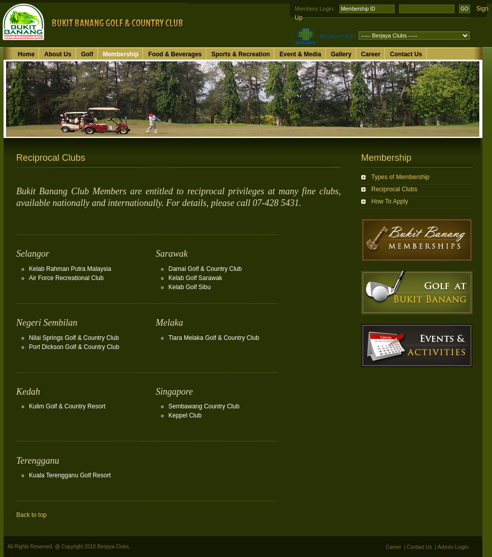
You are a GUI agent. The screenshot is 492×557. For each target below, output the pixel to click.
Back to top (31, 514)
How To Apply (389, 201)
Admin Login (453, 547)
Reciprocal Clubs (394, 189)
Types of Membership (400, 177)
